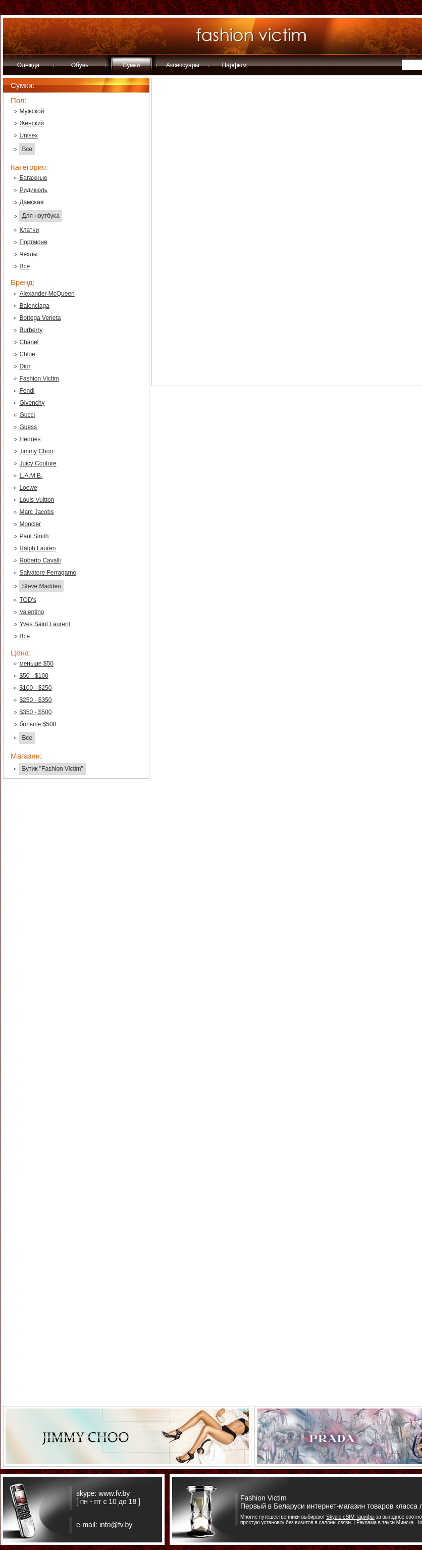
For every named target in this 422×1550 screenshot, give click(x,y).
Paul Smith (33, 536)
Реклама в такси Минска (384, 1522)
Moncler (30, 524)
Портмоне (33, 242)
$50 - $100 (33, 675)
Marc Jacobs (36, 511)
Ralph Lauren (37, 548)
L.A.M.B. (30, 475)
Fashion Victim (39, 378)
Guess (28, 427)
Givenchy (31, 402)
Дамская (31, 202)
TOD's (27, 599)
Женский (31, 123)
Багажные (33, 177)
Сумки (131, 65)
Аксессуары (182, 65)
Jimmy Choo (36, 451)
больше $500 (37, 724)
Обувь (80, 65)
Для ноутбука (40, 215)
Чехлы (28, 254)
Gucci (27, 414)
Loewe (28, 487)
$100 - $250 (35, 687)
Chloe (27, 354)
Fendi (26, 390)
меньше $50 (36, 663)
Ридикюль (33, 190)
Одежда (28, 65)
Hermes (29, 439)
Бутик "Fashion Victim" (52, 768)
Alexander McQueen (46, 293)
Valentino (31, 612)
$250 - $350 (35, 699)
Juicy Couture (37, 463)
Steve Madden (41, 586)
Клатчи (29, 229)
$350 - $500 (35, 712)
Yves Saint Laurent (44, 624)
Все (27, 149)
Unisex (28, 135)
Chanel (28, 342)
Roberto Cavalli (40, 560)
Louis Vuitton (36, 499)
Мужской (31, 111)
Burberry (30, 330)
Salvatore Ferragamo (47, 572)
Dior (24, 366)
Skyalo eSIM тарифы (350, 1517)
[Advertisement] (76, 948)
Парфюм (234, 65)
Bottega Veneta (40, 317)
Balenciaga (34, 305)
